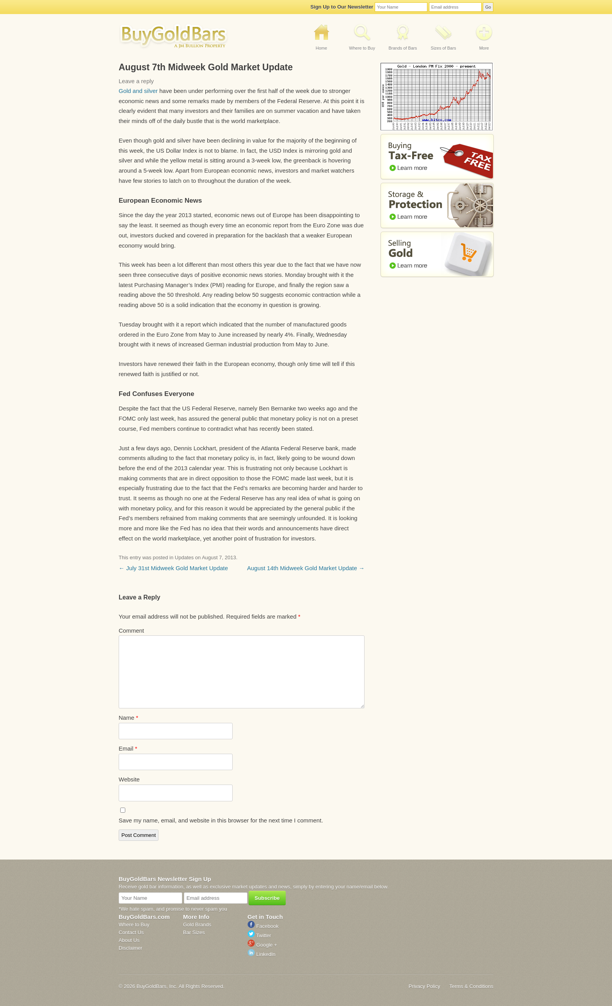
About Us (129, 940)
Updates (184, 557)
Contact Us (131, 932)
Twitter (259, 935)
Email (128, 748)
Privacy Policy (424, 986)
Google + (262, 945)
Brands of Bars (402, 48)
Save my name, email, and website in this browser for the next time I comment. (221, 820)
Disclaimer (130, 948)
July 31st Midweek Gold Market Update (173, 568)
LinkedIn (261, 954)
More (484, 48)
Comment (131, 630)
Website (129, 779)
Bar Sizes (194, 932)
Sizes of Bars (443, 48)
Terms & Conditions (471, 986)
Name (128, 717)
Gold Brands (197, 925)
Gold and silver (138, 90)
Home (321, 48)
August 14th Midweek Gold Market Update (306, 568)
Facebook (263, 926)
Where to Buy (362, 48)
